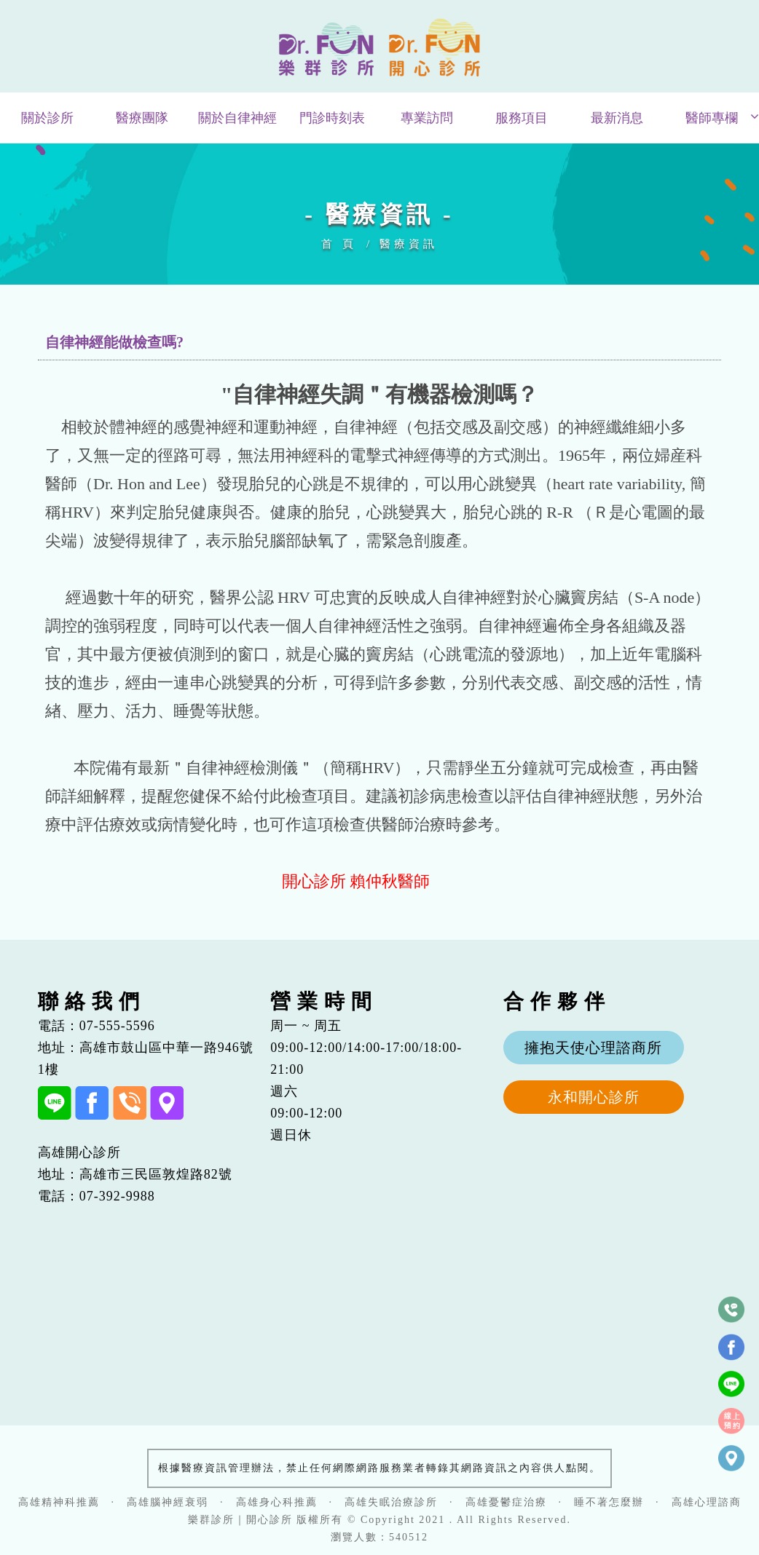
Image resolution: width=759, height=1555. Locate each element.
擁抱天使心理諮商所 (593, 1048)
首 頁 (339, 244)
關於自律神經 (237, 118)
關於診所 (47, 118)
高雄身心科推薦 (277, 1502)
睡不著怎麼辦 (609, 1502)
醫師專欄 (711, 118)
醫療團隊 (142, 118)
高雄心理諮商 (707, 1502)
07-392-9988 (117, 1196)
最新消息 (617, 118)
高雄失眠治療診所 (391, 1502)
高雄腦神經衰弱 (167, 1502)
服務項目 (521, 118)
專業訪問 (427, 118)
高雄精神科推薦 (59, 1502)
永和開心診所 (594, 1097)
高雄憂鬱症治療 (506, 1502)
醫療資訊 (409, 244)
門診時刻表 (332, 118)
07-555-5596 (117, 1025)
